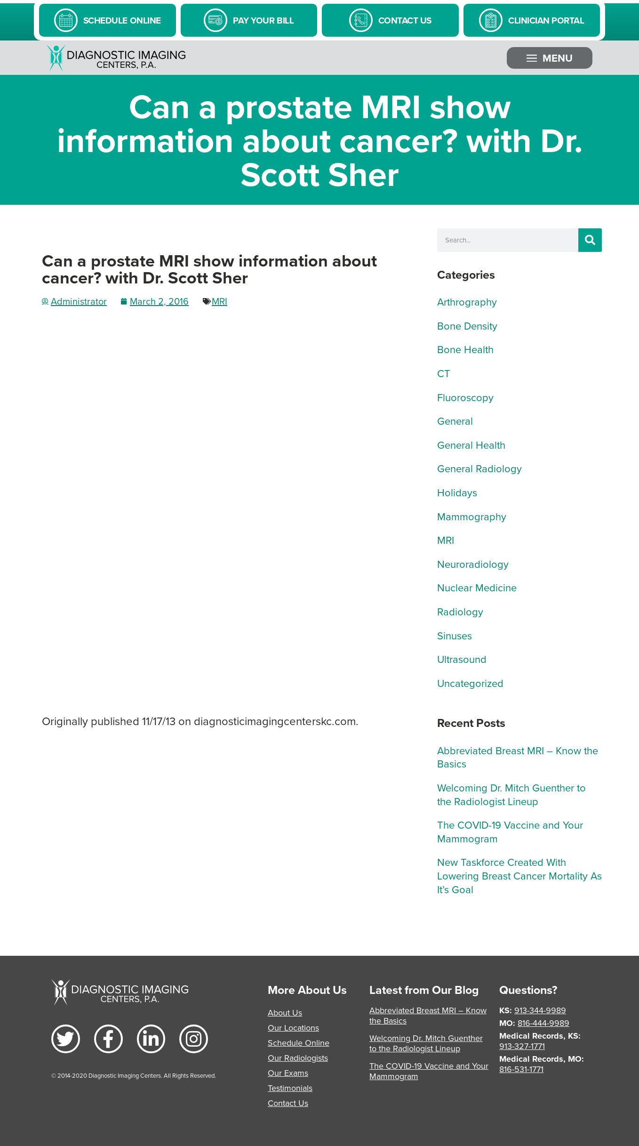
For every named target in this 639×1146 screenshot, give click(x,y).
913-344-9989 (540, 1010)
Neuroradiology (473, 564)
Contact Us (288, 1103)
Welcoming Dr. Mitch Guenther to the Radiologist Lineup (511, 794)
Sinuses (454, 635)
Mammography (471, 516)
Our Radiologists (298, 1058)
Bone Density (467, 325)
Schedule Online (298, 1043)
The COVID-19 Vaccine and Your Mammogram (510, 831)
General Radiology (479, 468)
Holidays (457, 492)
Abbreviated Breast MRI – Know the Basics (517, 757)
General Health (471, 444)
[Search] (590, 240)
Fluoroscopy (465, 397)
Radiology (460, 611)
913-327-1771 (522, 1046)
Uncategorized (470, 683)
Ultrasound (462, 659)
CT (443, 373)
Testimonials (290, 1088)
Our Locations (293, 1027)
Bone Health (465, 349)
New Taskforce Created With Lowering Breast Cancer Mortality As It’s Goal (519, 875)
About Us (285, 1012)
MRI (219, 301)
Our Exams (288, 1073)
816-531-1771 (521, 1069)
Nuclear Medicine (477, 587)
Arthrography (467, 301)
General (455, 420)
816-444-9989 (543, 1023)
